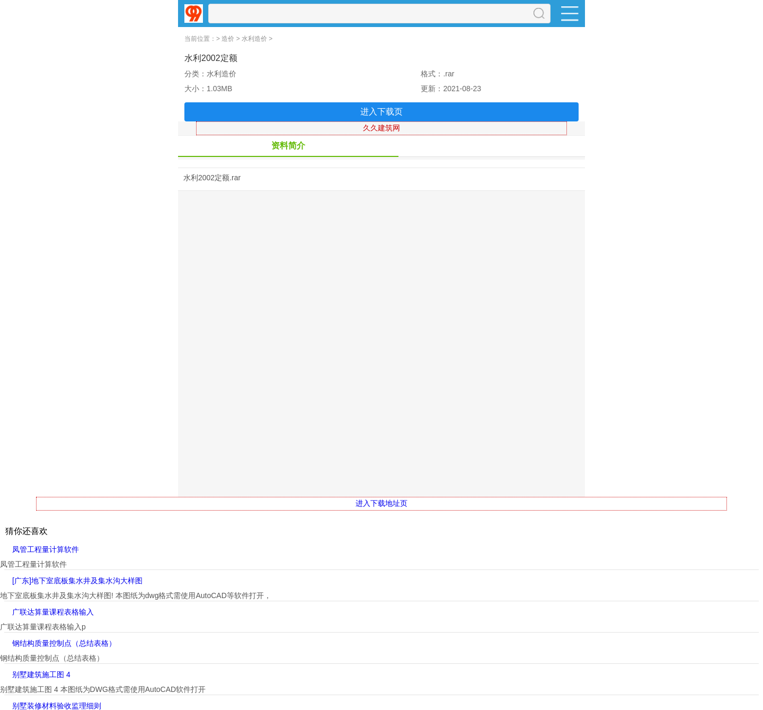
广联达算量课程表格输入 (53, 612)
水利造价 (254, 38)
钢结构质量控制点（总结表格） (64, 643)
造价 (227, 38)
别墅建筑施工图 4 (41, 674)
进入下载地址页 (381, 503)
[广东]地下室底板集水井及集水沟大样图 (77, 580)
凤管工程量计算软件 (45, 549)
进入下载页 (381, 111)
